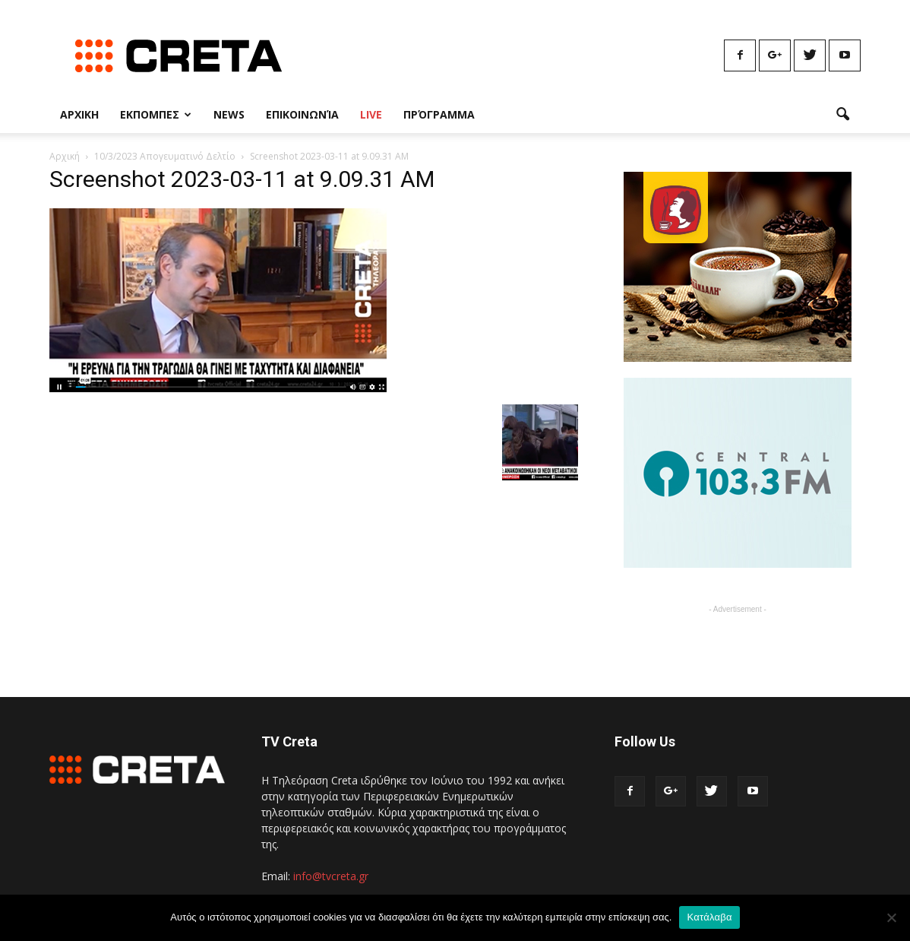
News (229, 114)
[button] (842, 115)
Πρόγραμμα (439, 114)
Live (371, 114)
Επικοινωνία (302, 114)
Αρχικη (79, 114)
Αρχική (64, 156)
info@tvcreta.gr (330, 876)
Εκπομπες (155, 114)
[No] (891, 917)
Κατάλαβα (709, 917)
